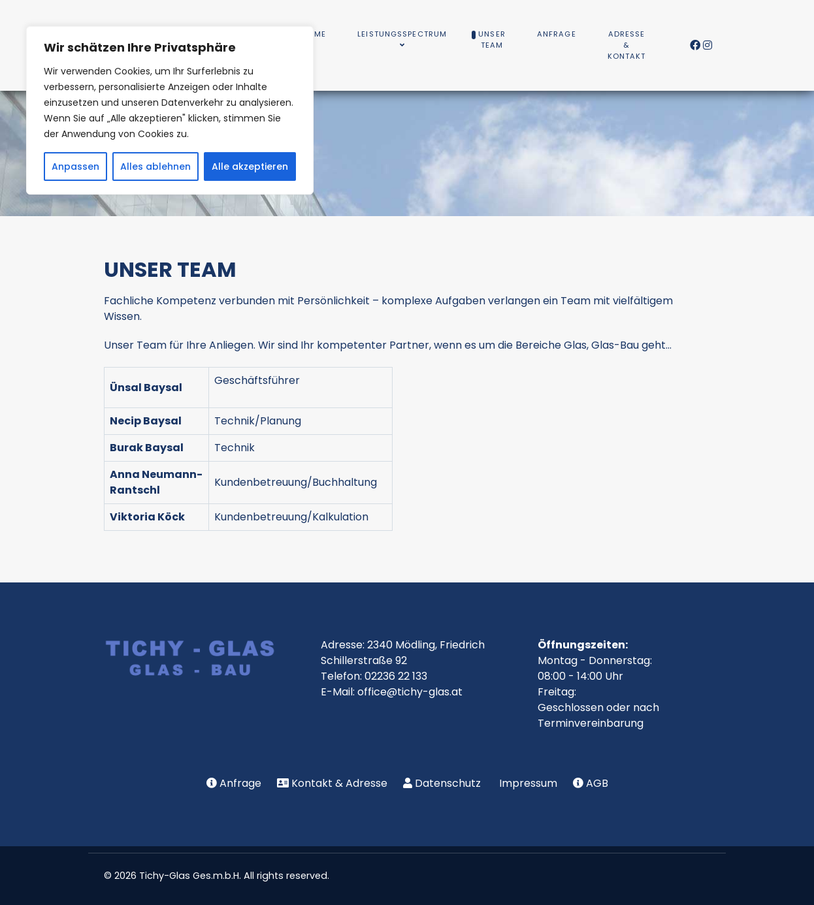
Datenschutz (448, 783)
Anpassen (75, 166)
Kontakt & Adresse (339, 783)
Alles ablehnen (155, 166)
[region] (170, 110)
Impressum (528, 783)
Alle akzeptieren (250, 166)
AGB (597, 783)
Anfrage (240, 783)
